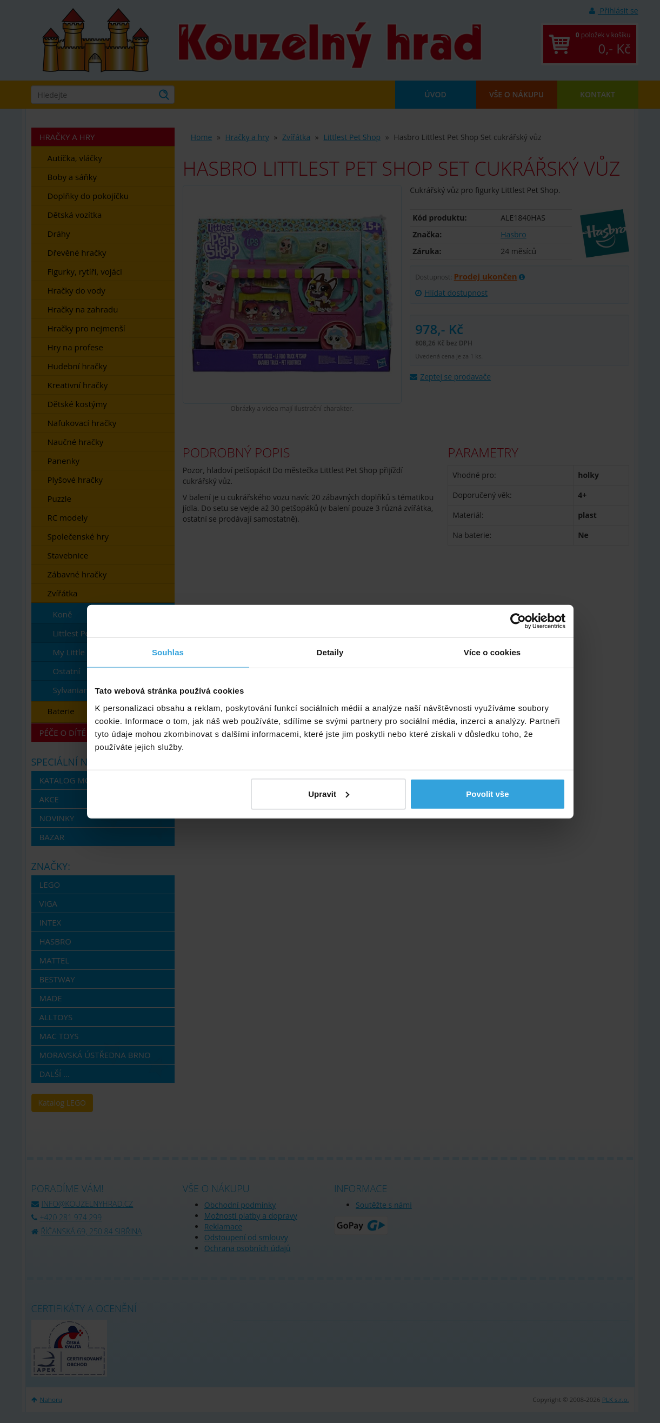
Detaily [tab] (330, 652)
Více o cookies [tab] (492, 652)
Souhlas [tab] (168, 652)
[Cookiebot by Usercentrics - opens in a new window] (518, 621)
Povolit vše (487, 793)
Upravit (328, 793)
